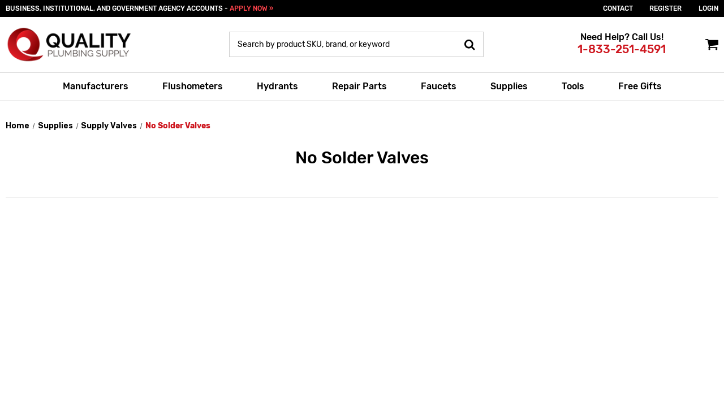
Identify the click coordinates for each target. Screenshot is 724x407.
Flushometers (192, 86)
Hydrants (277, 86)
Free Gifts (640, 86)
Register (665, 8)
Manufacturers (95, 86)
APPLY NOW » (251, 8)
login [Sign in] (708, 8)
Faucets (438, 86)
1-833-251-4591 (622, 49)
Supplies (509, 86)
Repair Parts (359, 86)
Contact (618, 8)
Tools (573, 86)
